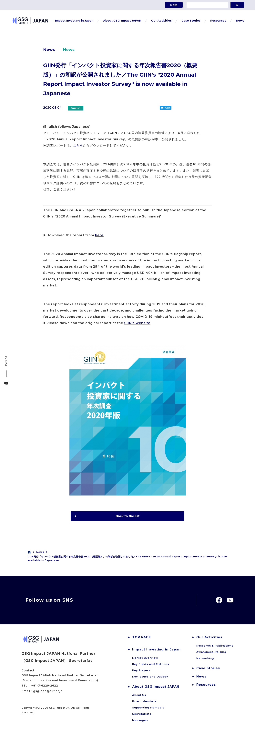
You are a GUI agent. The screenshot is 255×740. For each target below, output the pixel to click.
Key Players (141, 671)
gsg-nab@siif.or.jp (48, 692)
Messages (140, 721)
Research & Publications (214, 646)
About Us (139, 696)
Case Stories (208, 669)
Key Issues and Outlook (150, 677)
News (40, 553)
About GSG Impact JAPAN (155, 688)
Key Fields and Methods (150, 665)
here (99, 235)
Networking (205, 659)
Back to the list (127, 516)
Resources (206, 686)
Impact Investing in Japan (156, 650)
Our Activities (209, 638)
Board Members (144, 702)
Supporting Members (148, 708)
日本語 (174, 4)
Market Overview (145, 658)
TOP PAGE (141, 638)
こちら (78, 145)
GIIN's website (137, 323)
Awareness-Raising (211, 653)
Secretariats (141, 714)
